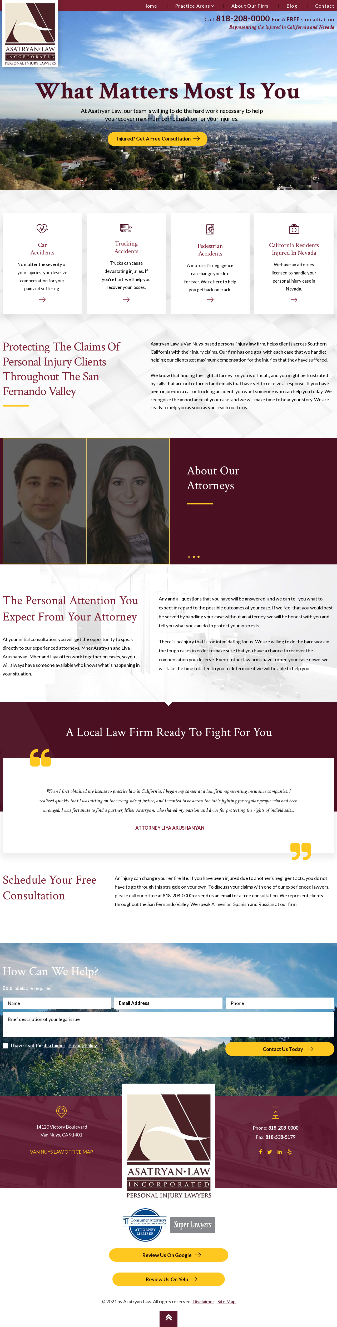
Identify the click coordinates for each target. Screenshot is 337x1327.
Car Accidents (42, 263)
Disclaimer (203, 1301)
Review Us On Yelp (167, 1279)
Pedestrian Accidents (210, 263)
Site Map (226, 1301)
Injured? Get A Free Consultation (154, 139)
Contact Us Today (283, 1049)
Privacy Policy (82, 1045)
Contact (324, 6)
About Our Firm (249, 6)
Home (150, 6)
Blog (291, 6)
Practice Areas (192, 6)
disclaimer (54, 1045)
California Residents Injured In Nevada (294, 263)
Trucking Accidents (126, 263)
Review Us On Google (167, 1255)
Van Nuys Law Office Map (61, 1151)
